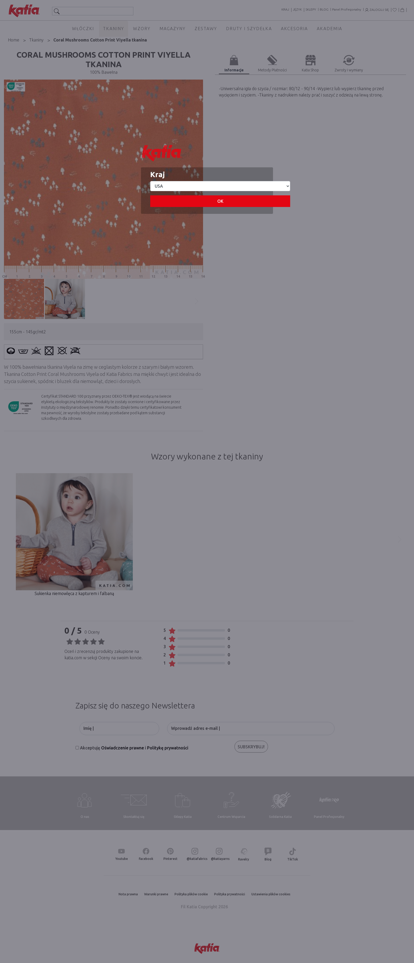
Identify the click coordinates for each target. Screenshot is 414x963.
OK (220, 201)
